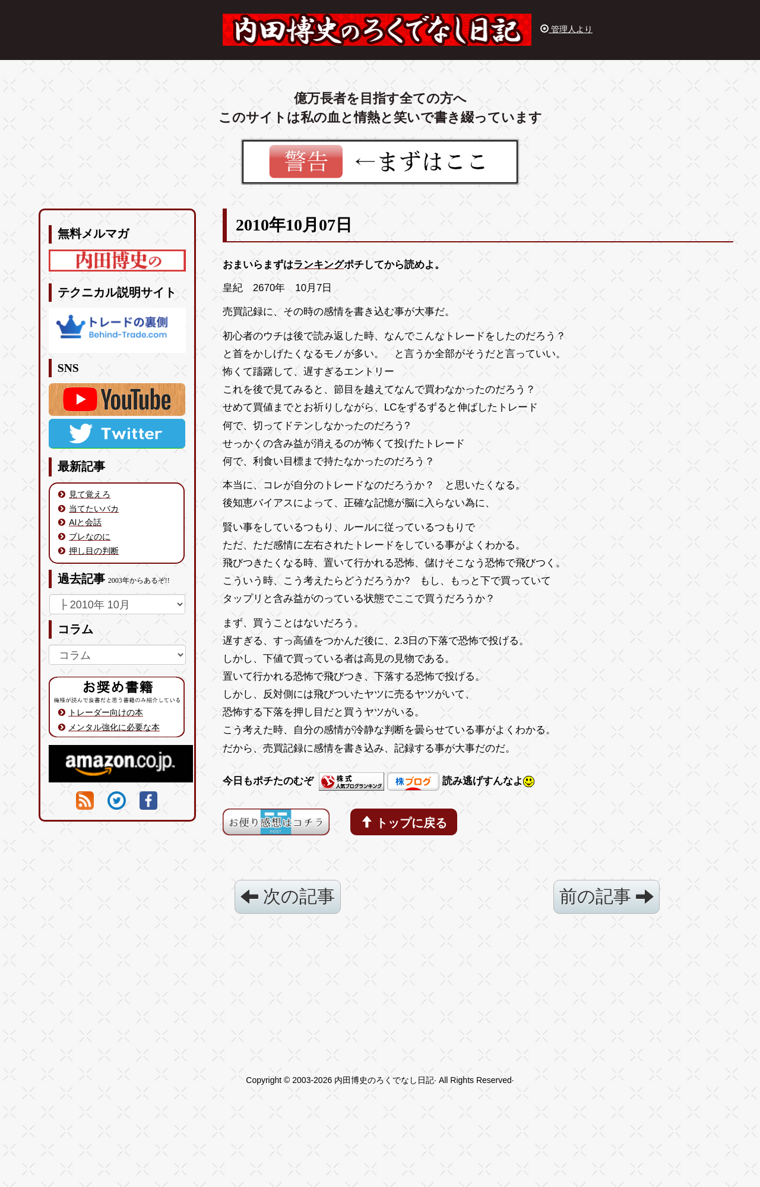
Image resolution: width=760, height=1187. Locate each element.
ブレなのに (89, 536)
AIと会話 (85, 522)
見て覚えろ (89, 494)
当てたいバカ (94, 508)
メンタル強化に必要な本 (114, 727)
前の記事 (606, 896)
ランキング (318, 264)
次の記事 (287, 896)
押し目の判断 (94, 550)
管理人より (566, 29)
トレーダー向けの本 (105, 712)
